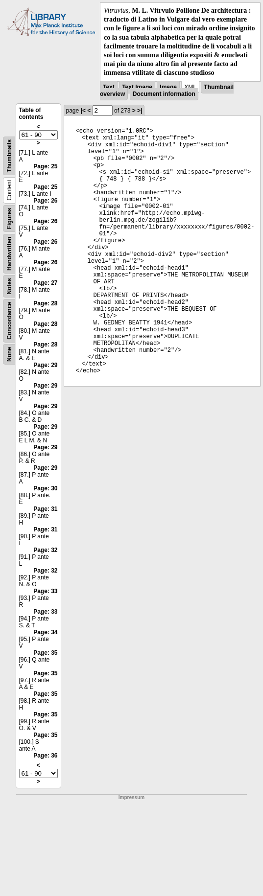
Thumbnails (9, 155)
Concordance (9, 320)
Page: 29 (45, 365)
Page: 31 (45, 508)
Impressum (131, 797)
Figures (9, 218)
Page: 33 (45, 591)
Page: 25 (45, 166)
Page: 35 (45, 652)
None (9, 354)
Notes (9, 286)
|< (83, 110)
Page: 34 (45, 632)
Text (109, 87)
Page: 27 (45, 282)
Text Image (137, 87)
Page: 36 (45, 755)
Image (168, 87)
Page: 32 (45, 550)
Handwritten (9, 253)
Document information (164, 94)
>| (139, 110)
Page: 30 (45, 488)
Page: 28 (45, 303)
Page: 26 (45, 200)
